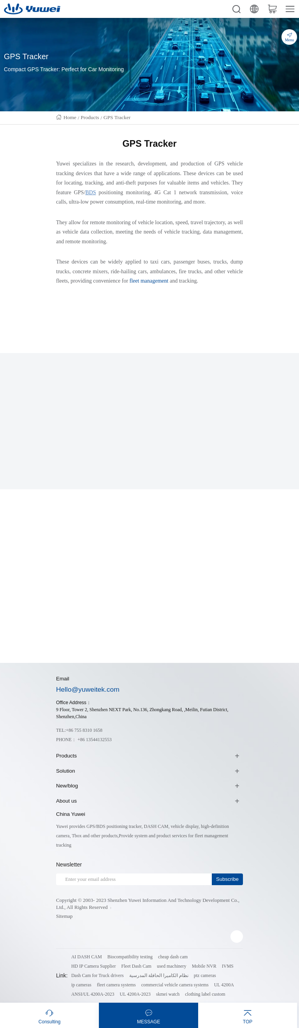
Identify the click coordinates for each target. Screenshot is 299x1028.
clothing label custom (205, 994)
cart (272, 9)
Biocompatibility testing (130, 956)
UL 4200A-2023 (135, 994)
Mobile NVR (204, 966)
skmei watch (167, 994)
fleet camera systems (116, 985)
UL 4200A (224, 985)
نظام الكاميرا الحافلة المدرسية (158, 975)
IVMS (228, 966)
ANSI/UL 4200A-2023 (92, 994)
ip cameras (81, 985)
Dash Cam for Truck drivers (97, 975)
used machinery (171, 966)
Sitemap (64, 916)
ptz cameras (205, 975)
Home (69, 117)
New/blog (67, 786)
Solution (65, 771)
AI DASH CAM (86, 956)
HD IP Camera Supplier (93, 966)
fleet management (149, 281)
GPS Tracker (117, 117)
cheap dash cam (173, 956)
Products (90, 117)
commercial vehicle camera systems (175, 985)
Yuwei (63, 164)
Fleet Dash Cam (136, 966)
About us (66, 801)
